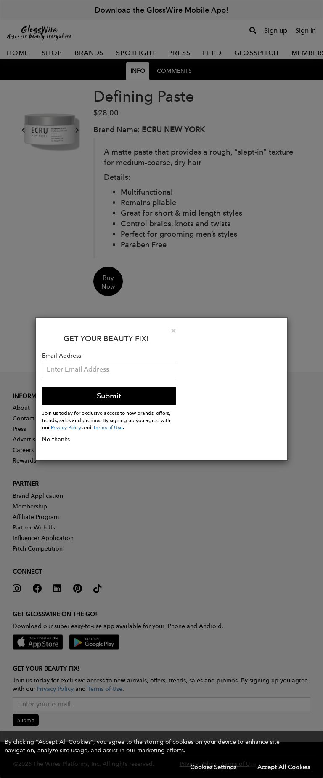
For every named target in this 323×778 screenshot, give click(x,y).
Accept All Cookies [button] (283, 767)
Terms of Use (108, 427)
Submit (109, 396)
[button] (161, 754)
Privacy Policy (66, 427)
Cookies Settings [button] (213, 767)
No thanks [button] (56, 439)
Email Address (61, 355)
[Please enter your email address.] (109, 369)
